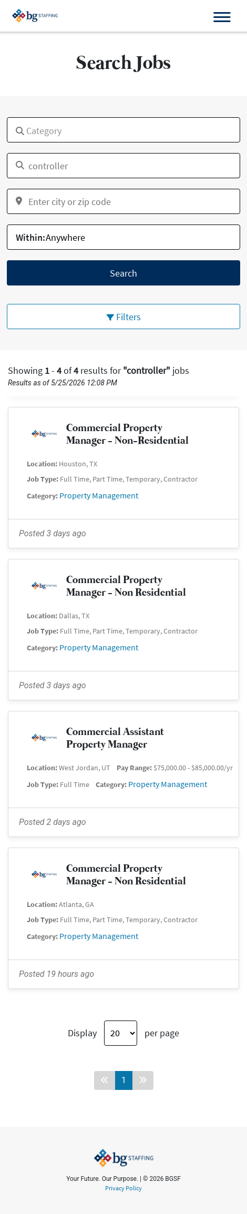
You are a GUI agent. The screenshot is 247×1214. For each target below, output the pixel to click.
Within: (30, 237)
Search (123, 273)
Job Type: (42, 479)
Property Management (98, 495)
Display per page (123, 1033)
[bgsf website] (35, 15)
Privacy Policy (123, 1188)
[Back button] (104, 1080)
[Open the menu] (221, 17)
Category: (42, 496)
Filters (124, 317)
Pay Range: (134, 767)
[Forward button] (142, 1080)
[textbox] (13, 126)
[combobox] (123, 129)
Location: (42, 463)
